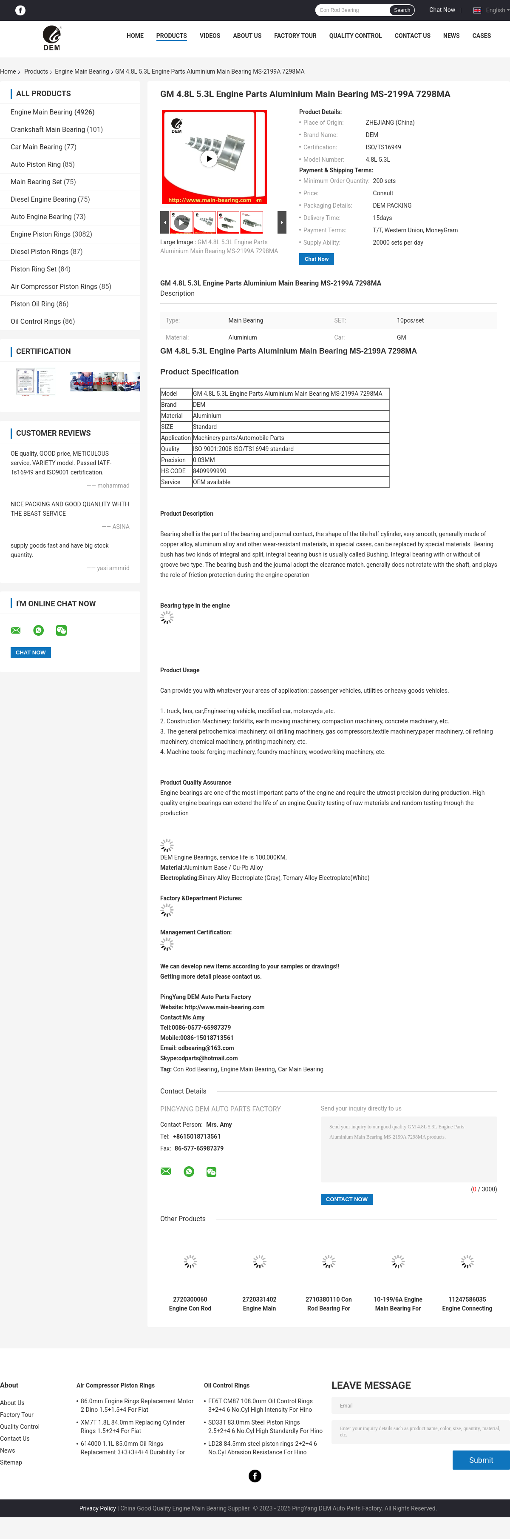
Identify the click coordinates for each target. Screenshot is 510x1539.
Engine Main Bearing (82, 71)
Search (402, 10)
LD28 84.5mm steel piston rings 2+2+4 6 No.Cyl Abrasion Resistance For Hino (262, 1448)
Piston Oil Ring (33, 304)
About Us (247, 35)
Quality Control (355, 35)
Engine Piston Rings (41, 234)
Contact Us (413, 35)
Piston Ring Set (34, 269)
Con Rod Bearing (195, 1069)
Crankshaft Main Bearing (48, 130)
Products (171, 35)
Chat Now (442, 9)
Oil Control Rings (36, 321)
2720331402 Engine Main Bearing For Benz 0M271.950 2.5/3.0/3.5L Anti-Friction (259, 1304)
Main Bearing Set (36, 182)
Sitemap (11, 1462)
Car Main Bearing (36, 147)
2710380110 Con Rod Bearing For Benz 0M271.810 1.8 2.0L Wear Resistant (329, 1304)
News (451, 35)
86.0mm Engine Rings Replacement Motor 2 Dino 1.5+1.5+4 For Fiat (137, 1405)
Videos (210, 35)
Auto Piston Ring (36, 164)
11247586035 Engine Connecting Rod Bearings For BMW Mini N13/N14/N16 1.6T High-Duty (467, 1304)
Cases (482, 35)
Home (135, 35)
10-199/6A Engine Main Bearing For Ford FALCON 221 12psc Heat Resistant (398, 1304)
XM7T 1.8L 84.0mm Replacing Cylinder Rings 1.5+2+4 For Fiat (133, 1426)
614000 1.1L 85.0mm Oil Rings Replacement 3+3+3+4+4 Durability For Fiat (133, 1449)
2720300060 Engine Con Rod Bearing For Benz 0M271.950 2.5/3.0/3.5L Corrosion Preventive (190, 1304)
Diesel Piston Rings (40, 252)
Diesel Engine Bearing (43, 199)
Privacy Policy (97, 1508)
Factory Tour (295, 35)
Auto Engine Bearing (41, 217)
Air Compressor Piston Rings (54, 287)
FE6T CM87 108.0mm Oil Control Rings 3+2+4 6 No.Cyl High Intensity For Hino (260, 1405)
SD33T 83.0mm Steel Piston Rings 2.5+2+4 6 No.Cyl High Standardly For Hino (265, 1426)
